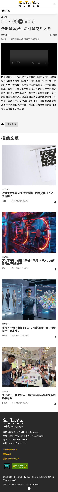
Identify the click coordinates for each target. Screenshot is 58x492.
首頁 (4, 17)
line (14, 21)
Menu (4, 4)
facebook (3, 21)
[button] (54, 4)
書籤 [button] (31, 21)
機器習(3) (11, 124)
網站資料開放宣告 (11, 459)
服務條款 (7, 454)
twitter (9, 21)
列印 (26, 21)
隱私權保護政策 (10, 449)
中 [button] (21, 21)
